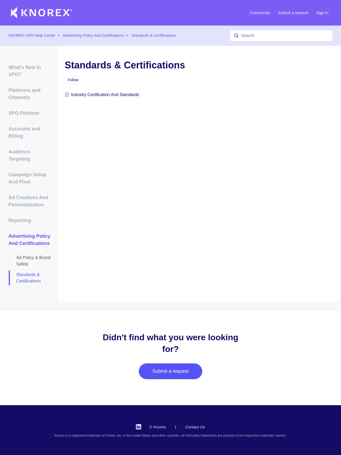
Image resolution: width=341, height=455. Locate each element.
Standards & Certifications (154, 35)
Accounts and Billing (24, 132)
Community (260, 12)
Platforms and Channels (24, 94)
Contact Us (195, 427)
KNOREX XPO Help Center (32, 35)
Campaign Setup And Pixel (27, 178)
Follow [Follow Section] (73, 80)
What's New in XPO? (25, 71)
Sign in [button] (322, 12)
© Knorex (157, 427)
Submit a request (293, 12)
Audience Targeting (19, 155)
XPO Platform (24, 113)
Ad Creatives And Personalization (28, 201)
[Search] (281, 35)
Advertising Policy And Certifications (93, 35)
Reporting (20, 220)
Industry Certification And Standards (105, 94)
